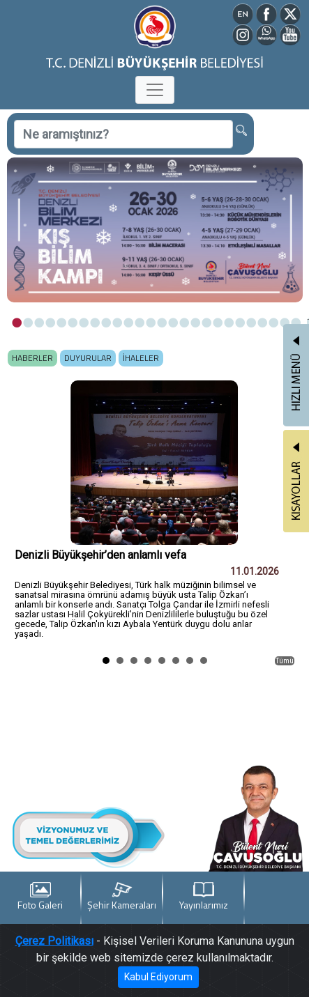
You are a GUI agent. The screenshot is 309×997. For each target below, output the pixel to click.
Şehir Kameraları (121, 897)
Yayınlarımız (203, 897)
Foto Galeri (40, 897)
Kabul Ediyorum (158, 976)
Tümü (285, 661)
